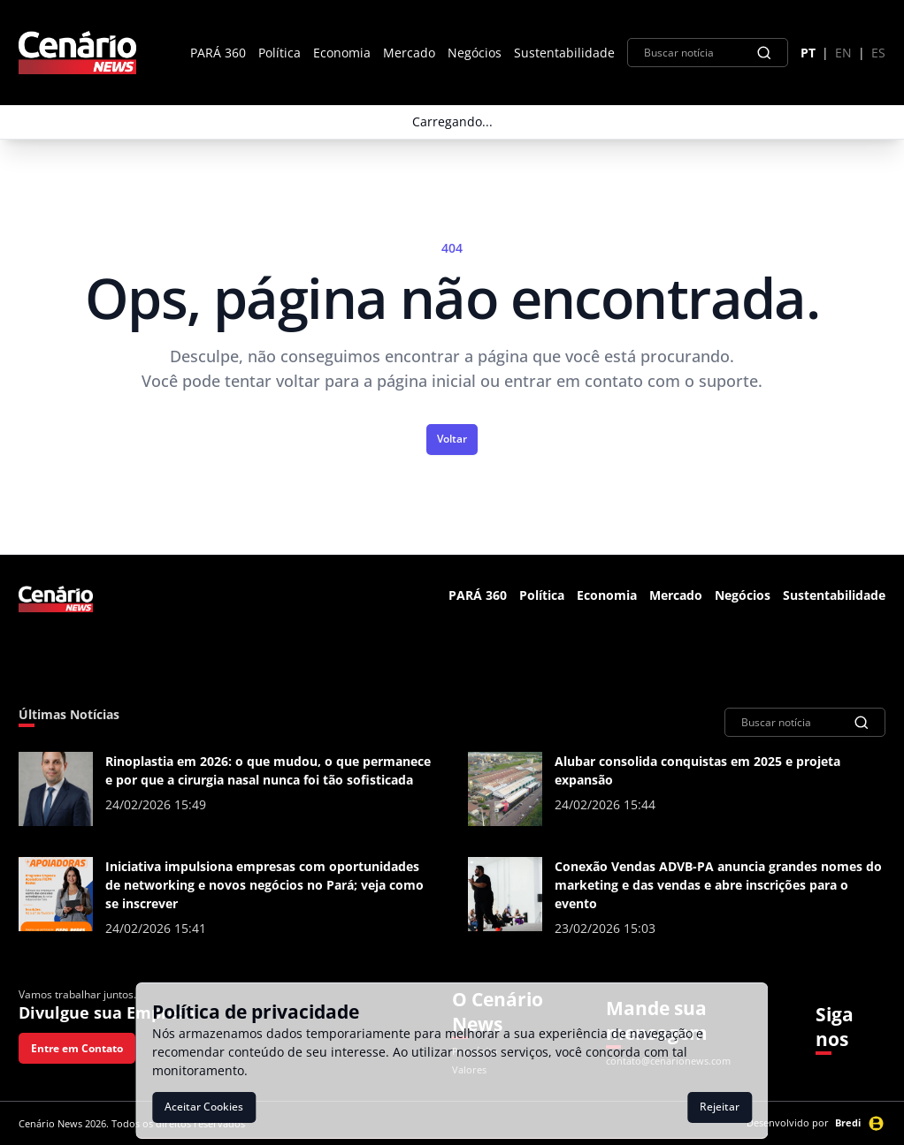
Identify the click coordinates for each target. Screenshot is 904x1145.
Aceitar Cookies (204, 1106)
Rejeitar (719, 1106)
